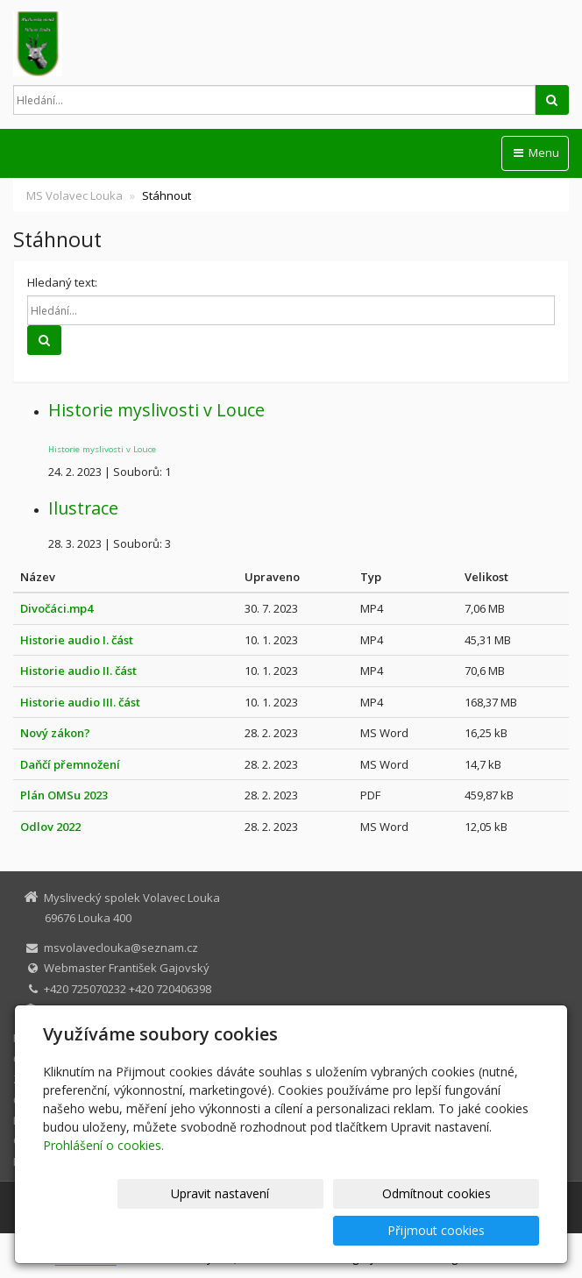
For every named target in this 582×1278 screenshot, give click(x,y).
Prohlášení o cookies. (103, 1182)
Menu (535, 152)
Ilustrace (83, 508)
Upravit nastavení (185, 1230)
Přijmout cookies (472, 1230)
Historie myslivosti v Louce (156, 410)
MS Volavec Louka (74, 195)
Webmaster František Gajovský (126, 968)
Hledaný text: (62, 282)
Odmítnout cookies (328, 1230)
